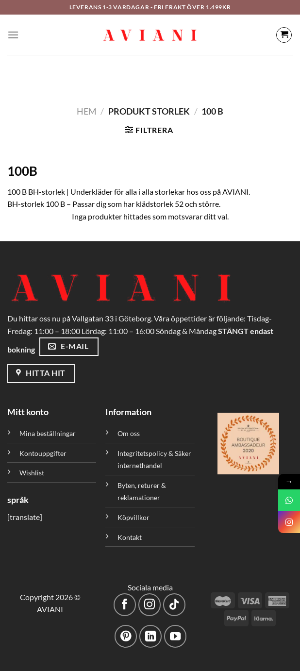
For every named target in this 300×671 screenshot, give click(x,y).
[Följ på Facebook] (125, 604)
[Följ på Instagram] (149, 604)
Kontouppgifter (43, 453)
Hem (87, 111)
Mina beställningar (48, 433)
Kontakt (129, 537)
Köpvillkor (133, 517)
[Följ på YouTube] (175, 636)
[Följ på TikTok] (174, 604)
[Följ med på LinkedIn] (150, 636)
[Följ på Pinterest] (126, 636)
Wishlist (31, 473)
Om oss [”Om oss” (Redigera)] (128, 433)
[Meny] (13, 35)
